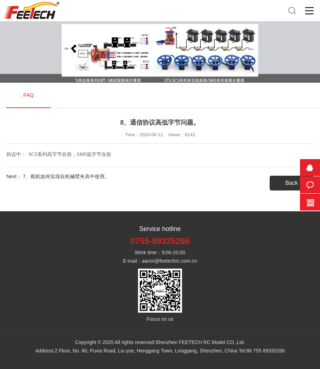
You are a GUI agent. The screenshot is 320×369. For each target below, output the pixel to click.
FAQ (28, 95)
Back (292, 183)
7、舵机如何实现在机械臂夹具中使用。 (66, 176)
